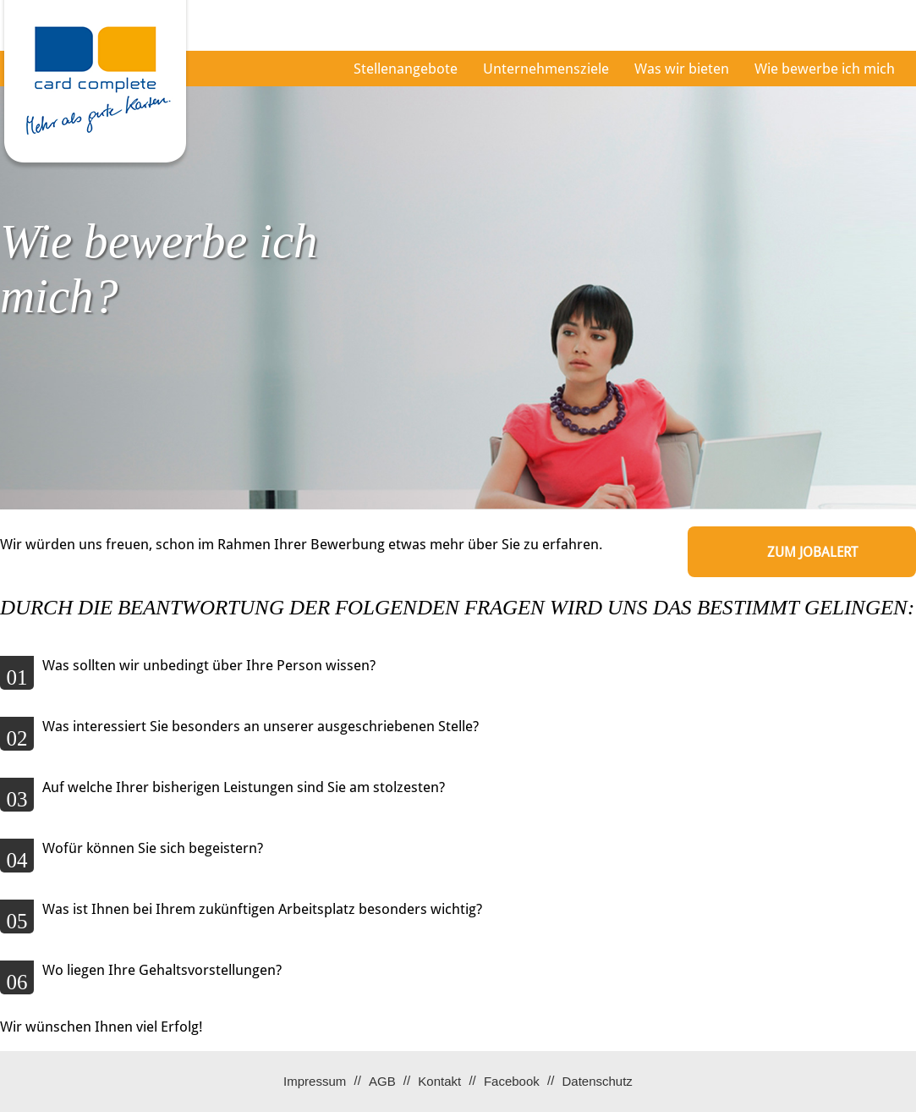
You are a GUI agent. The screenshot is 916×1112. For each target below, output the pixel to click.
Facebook (512, 1081)
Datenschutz (597, 1081)
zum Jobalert (812, 552)
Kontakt (439, 1081)
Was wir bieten (681, 68)
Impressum (314, 1081)
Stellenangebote (406, 68)
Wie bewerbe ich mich (824, 68)
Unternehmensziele (546, 68)
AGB (382, 1081)
